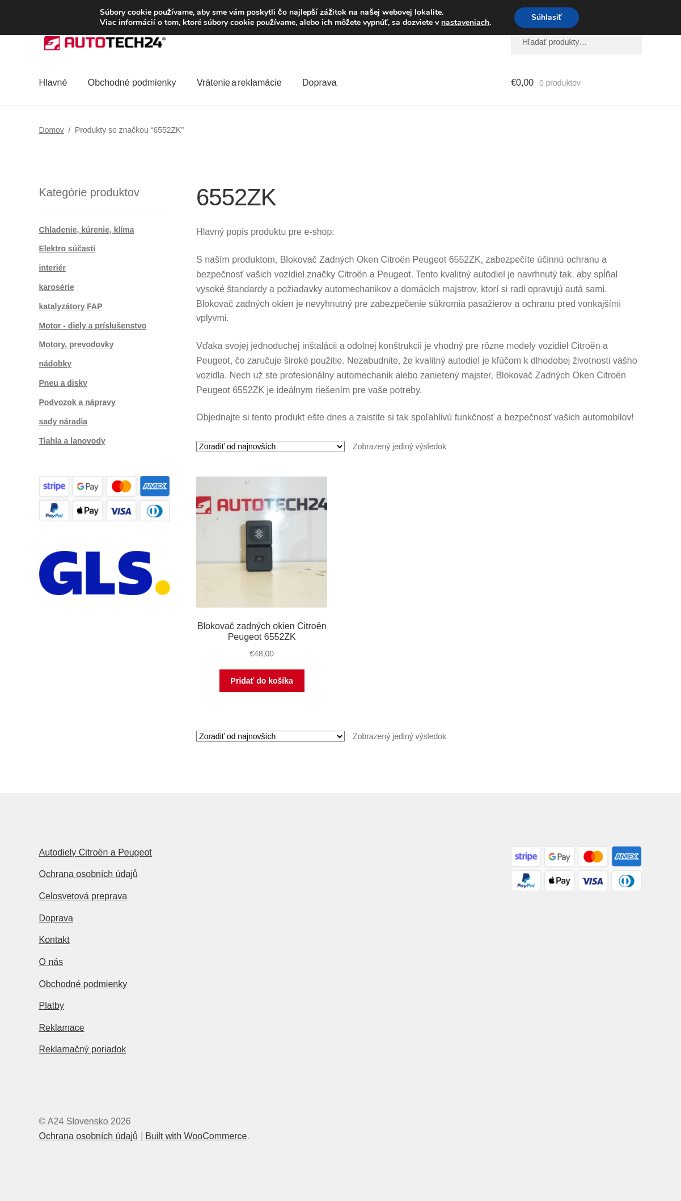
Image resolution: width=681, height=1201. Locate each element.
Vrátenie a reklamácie (239, 82)
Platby (51, 1005)
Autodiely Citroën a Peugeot (95, 852)
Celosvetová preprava (83, 896)
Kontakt (54, 940)
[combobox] (576, 42)
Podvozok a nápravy (77, 402)
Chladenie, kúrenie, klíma (86, 229)
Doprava (319, 82)
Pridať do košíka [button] (262, 680)
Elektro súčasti (67, 248)
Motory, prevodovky (76, 344)
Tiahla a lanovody (72, 440)
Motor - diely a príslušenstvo (93, 325)
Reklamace (61, 1028)
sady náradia (63, 421)
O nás (51, 962)
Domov (51, 129)
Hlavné (53, 82)
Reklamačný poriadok (82, 1049)
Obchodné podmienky (132, 82)
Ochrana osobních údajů (88, 874)
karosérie (56, 287)
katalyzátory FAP (71, 306)
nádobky (55, 363)
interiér (52, 267)
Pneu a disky (63, 382)
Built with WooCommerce (196, 1136)
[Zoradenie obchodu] (270, 446)
